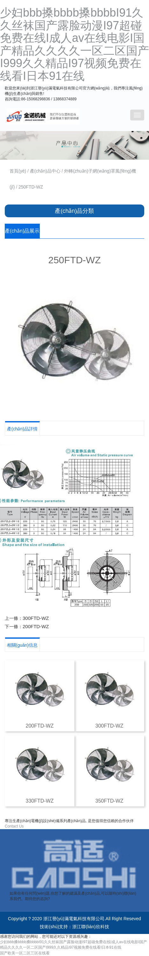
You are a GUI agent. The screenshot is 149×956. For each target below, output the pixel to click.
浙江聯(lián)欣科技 (90, 926)
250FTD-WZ (30, 186)
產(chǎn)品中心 (45, 170)
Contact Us (14, 826)
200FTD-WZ (36, 626)
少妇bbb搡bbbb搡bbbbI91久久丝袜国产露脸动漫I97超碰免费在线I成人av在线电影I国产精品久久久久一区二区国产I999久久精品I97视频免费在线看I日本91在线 (74, 44)
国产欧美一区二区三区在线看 (25, 953)
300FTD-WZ (36, 618)
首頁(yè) (18, 170)
